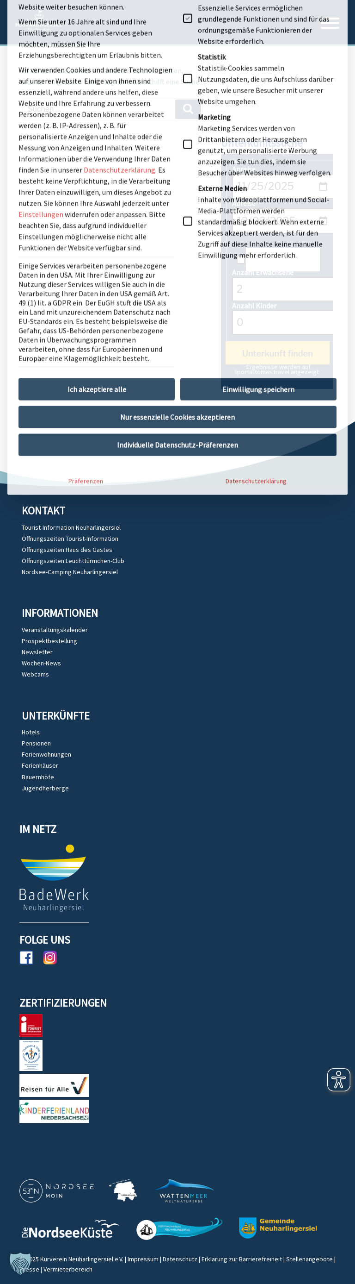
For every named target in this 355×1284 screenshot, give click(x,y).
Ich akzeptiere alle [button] (96, 223)
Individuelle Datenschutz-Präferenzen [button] (177, 278)
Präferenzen (85, 315)
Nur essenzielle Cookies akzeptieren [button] (177, 251)
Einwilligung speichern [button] (258, 223)
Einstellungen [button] (40, 48)
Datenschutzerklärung (256, 315)
